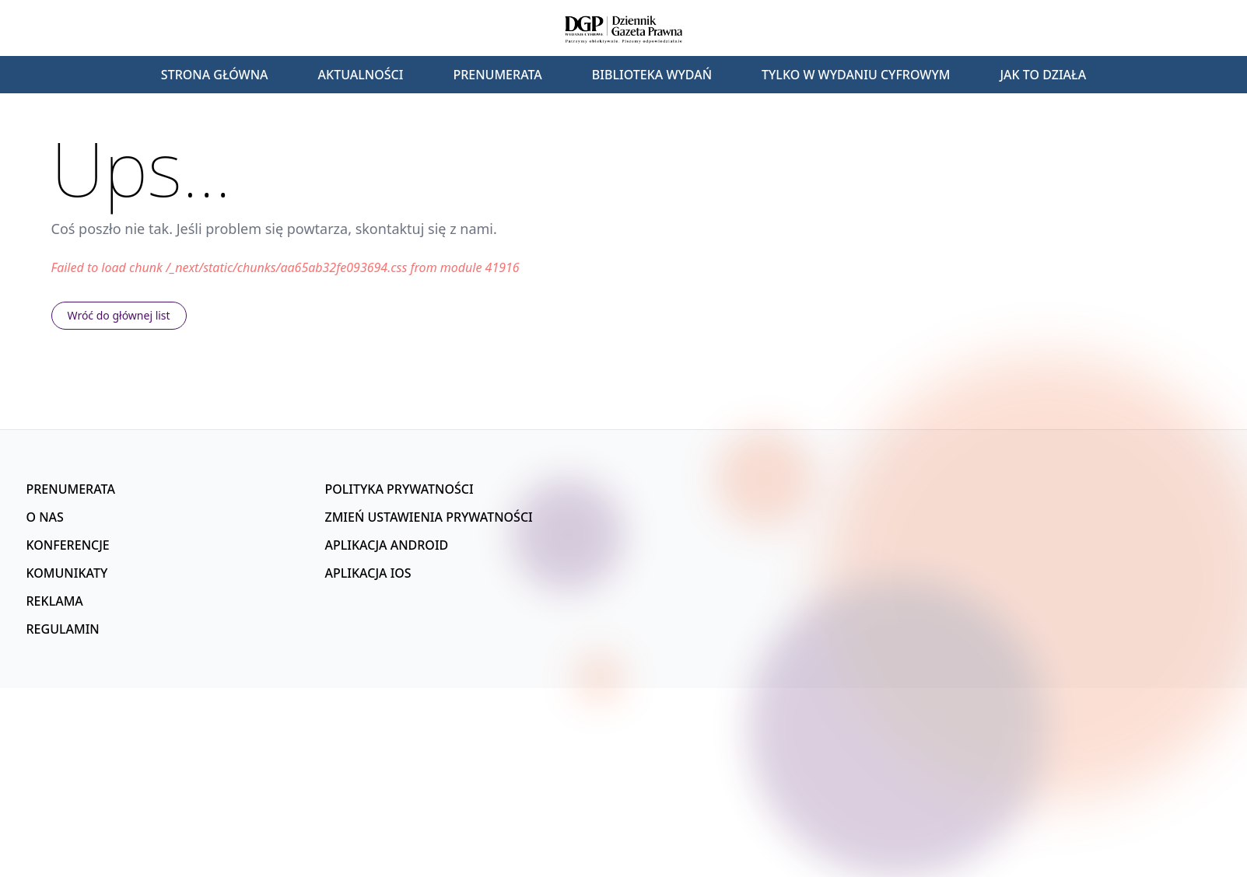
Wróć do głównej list (119, 315)
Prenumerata (497, 74)
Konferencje (68, 545)
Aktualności (361, 74)
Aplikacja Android (387, 545)
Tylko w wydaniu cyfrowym (856, 74)
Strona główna (214, 74)
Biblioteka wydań (652, 74)
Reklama (54, 601)
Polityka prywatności (399, 489)
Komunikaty (67, 573)
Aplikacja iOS (368, 573)
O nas (45, 517)
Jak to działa (1043, 74)
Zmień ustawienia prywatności (429, 517)
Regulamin (63, 629)
